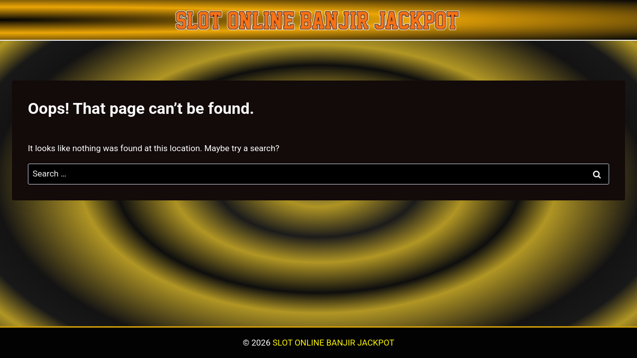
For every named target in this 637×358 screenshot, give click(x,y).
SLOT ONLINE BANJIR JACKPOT (334, 343)
